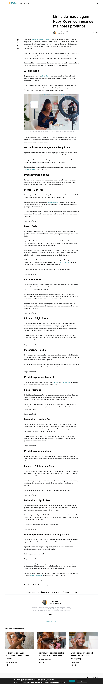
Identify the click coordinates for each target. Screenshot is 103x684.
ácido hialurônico (53, 202)
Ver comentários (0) (50, 621)
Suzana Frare (75, 662)
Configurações (83, 681)
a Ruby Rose (45, 76)
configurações (27, 682)
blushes (56, 382)
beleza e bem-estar (35, 585)
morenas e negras (64, 262)
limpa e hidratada (29, 169)
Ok (73, 681)
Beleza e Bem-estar (36, 575)
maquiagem (46, 585)
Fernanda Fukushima (63, 32)
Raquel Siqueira (11, 662)
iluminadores (66, 382)
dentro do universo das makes (40, 39)
